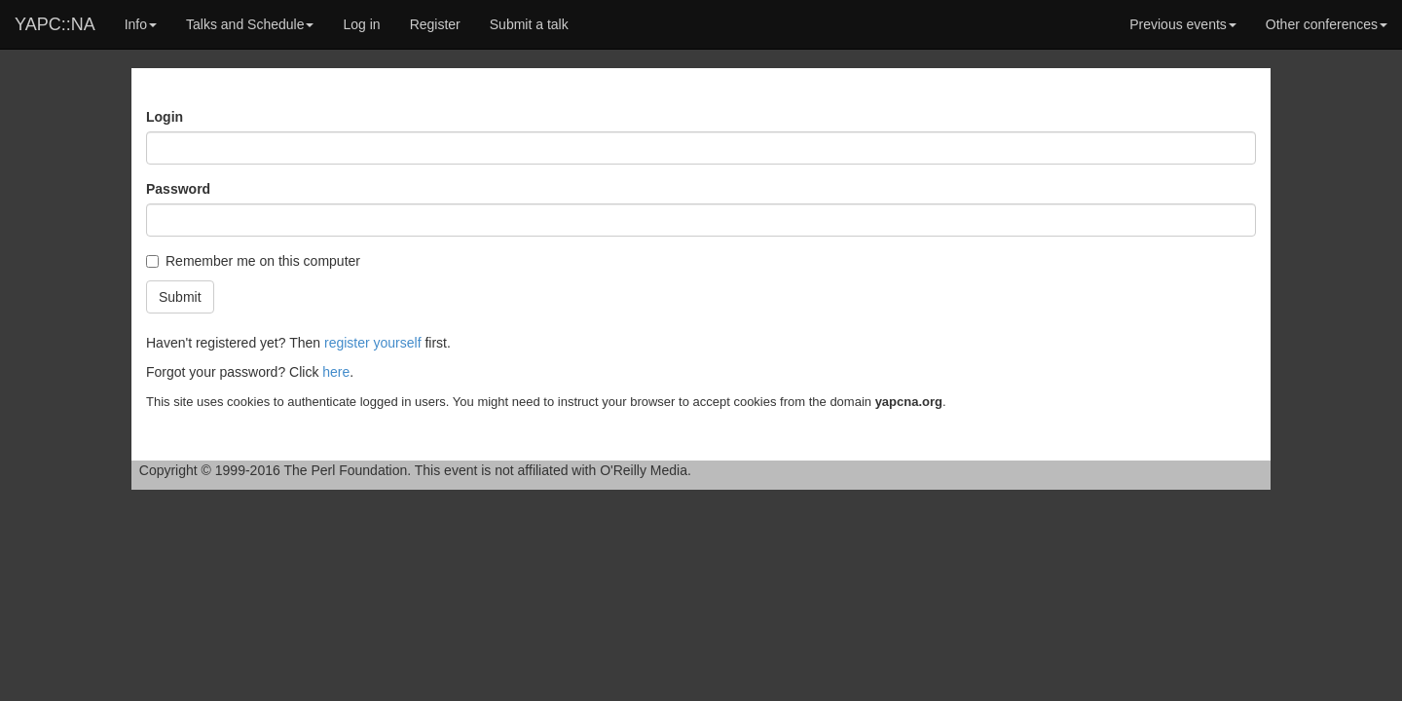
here (336, 372)
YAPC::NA (55, 24)
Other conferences (1326, 24)
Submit (180, 297)
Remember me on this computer (253, 261)
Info (141, 24)
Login (164, 117)
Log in (361, 24)
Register (435, 24)
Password (178, 189)
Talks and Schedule (250, 24)
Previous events (1182, 24)
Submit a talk (529, 24)
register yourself (373, 342)
